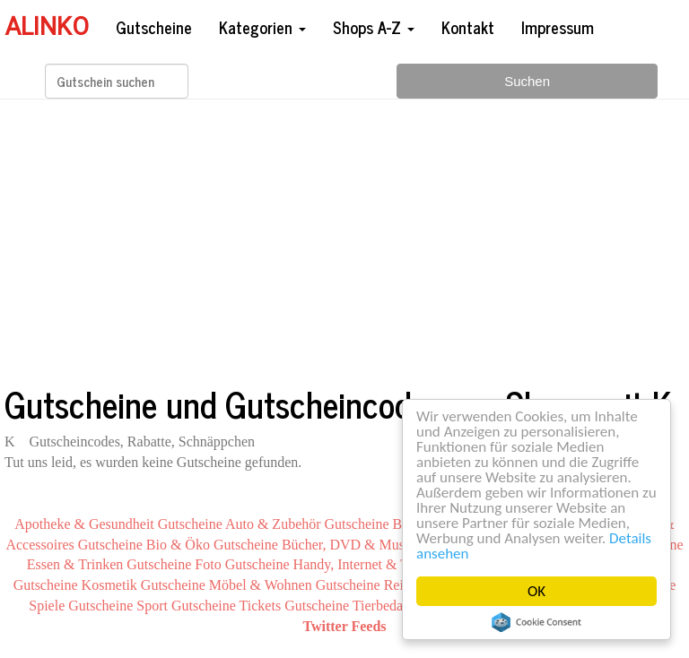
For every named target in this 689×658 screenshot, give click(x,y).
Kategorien (262, 26)
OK (536, 591)
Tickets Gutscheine (295, 605)
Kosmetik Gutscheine (143, 585)
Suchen (527, 81)
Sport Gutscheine (186, 605)
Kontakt (467, 26)
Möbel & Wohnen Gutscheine (294, 585)
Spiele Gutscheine (81, 605)
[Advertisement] (344, 240)
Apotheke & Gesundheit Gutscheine (118, 524)
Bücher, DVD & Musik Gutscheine (383, 544)
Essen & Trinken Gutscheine (109, 564)
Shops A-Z (373, 26)
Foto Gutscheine (242, 564)
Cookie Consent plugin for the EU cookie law (536, 622)
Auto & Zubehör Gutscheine (307, 524)
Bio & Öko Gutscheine (212, 544)
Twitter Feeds (344, 626)
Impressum (557, 26)
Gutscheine (154, 26)
